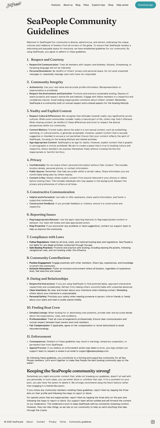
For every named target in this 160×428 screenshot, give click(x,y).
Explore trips (98, 5)
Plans (86, 5)
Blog (78, 5)
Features (55, 5)
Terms (63, 421)
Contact (41, 421)
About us (67, 5)
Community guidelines (80, 421)
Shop (110, 5)
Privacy (52, 421)
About (29, 421)
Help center (123, 5)
